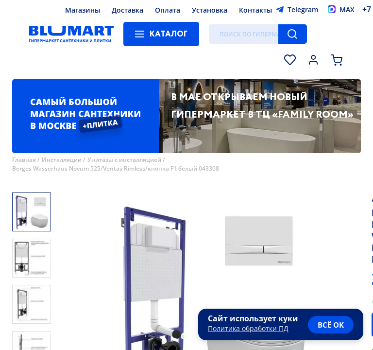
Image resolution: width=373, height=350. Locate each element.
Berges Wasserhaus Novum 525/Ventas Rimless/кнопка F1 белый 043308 (115, 168)
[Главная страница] (71, 34)
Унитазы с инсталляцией (124, 160)
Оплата (167, 10)
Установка (209, 10)
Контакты (255, 10)
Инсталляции (62, 160)
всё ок (331, 325)
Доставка (127, 10)
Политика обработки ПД (248, 328)
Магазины (82, 10)
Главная (24, 160)
